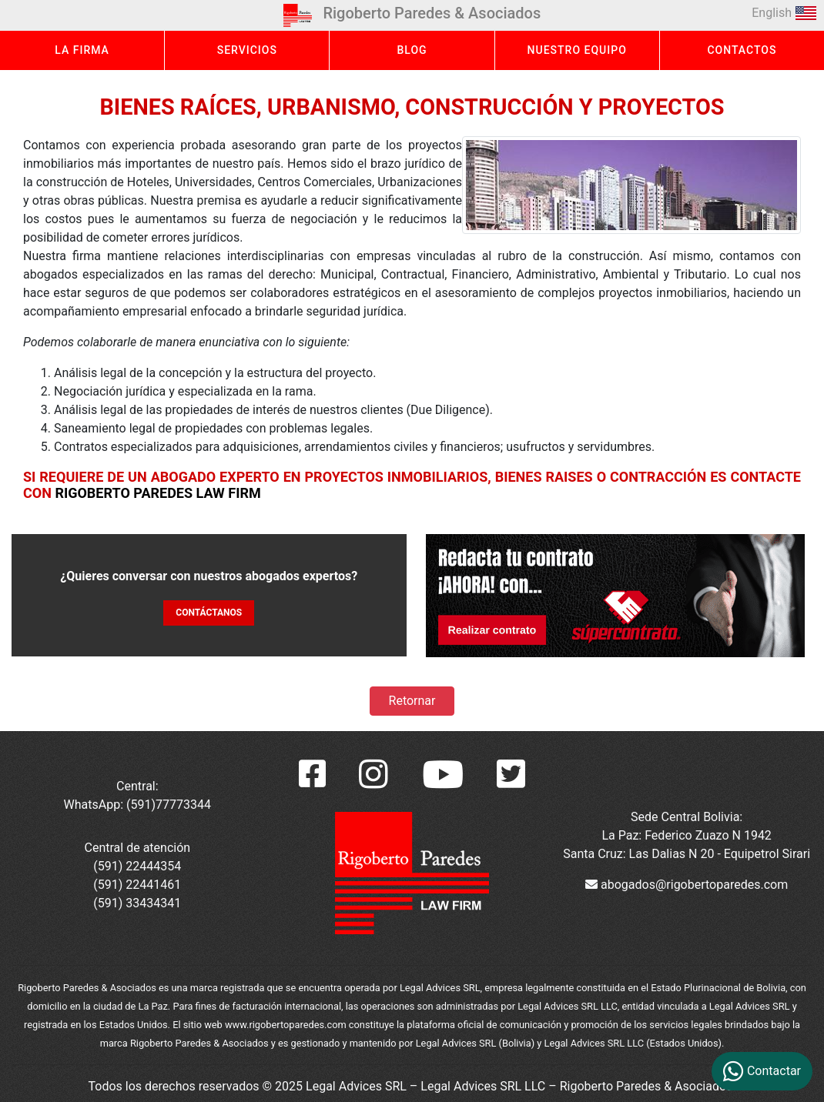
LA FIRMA (82, 50)
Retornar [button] (412, 700)
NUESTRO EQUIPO (577, 50)
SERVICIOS (247, 50)
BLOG (412, 50)
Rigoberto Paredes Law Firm (157, 493)
